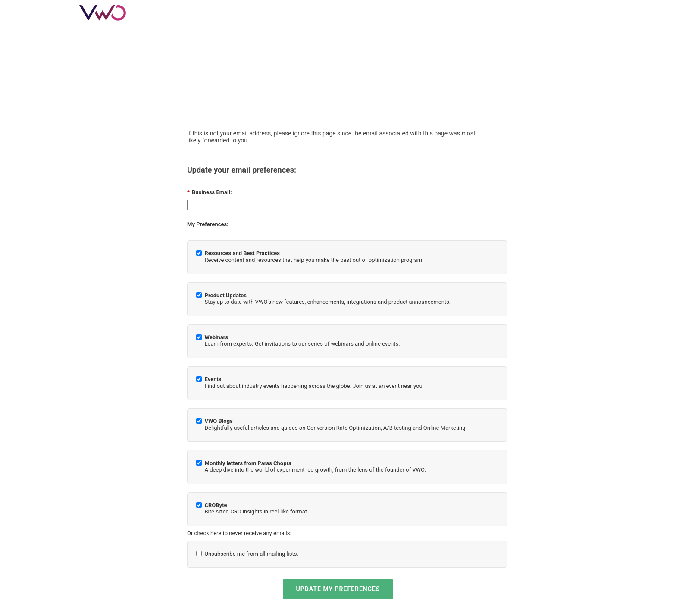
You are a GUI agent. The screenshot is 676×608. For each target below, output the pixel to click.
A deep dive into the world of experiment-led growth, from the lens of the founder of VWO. (315, 466)
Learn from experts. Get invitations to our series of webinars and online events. (302, 340)
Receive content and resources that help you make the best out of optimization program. (314, 256)
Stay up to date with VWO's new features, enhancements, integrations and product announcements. (328, 299)
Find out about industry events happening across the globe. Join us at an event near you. (314, 382)
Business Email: (209, 192)
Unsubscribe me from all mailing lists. (251, 554)
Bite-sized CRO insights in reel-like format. (257, 508)
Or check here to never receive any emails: (239, 533)
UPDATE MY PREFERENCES (338, 589)
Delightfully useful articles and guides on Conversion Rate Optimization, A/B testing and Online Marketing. (336, 424)
